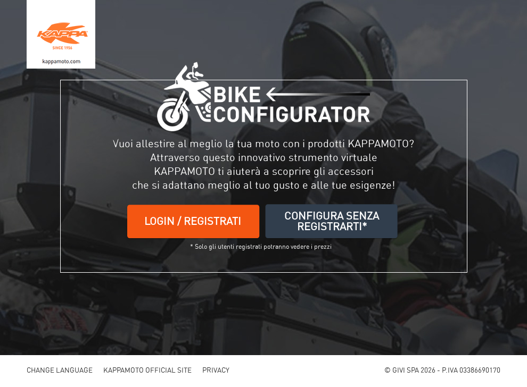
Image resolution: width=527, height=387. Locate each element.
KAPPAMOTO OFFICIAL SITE (147, 370)
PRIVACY (215, 370)
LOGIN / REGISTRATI (192, 221)
